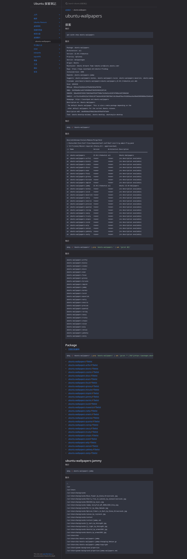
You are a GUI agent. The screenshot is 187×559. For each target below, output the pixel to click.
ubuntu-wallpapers (43, 41)
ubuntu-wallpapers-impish (80, 393)
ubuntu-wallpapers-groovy (80, 386)
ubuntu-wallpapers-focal (79, 382)
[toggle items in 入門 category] (59, 15)
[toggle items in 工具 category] (59, 64)
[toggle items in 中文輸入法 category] (59, 45)
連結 (35, 68)
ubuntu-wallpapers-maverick (81, 407)
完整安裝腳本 (74, 349)
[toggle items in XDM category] (59, 49)
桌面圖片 (37, 37)
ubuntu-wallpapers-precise (80, 418)
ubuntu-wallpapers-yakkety (80, 449)
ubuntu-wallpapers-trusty (79, 432)
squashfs (37, 56)
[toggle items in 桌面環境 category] (59, 26)
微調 (35, 18)
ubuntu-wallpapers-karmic (80, 400)
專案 (35, 60)
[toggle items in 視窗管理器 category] (59, 30)
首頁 (35, 72)
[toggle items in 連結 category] (59, 68)
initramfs (37, 53)
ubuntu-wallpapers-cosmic (80, 372)
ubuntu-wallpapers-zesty (79, 453)
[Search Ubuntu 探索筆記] (93, 3)
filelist (89, 361)
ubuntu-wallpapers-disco (79, 375)
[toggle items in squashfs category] (59, 57)
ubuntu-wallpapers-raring (79, 425)
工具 (35, 64)
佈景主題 (37, 34)
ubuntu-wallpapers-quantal (80, 421)
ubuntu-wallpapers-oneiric (80, 414)
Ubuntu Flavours (40, 22)
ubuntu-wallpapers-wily (78, 442)
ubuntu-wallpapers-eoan (79, 379)
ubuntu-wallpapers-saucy (79, 428)
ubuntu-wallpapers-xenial (79, 446)
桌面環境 (37, 26)
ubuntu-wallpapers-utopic (79, 435)
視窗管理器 (38, 30)
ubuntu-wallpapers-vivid (79, 439)
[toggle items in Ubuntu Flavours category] (59, 22)
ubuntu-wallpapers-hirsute (80, 389)
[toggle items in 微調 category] (59, 18)
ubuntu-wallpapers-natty (79, 411)
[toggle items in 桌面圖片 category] (59, 37)
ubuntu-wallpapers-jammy (80, 396)
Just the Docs (47, 554)
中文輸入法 (38, 45)
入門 (35, 15)
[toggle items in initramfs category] (59, 53)
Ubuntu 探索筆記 (45, 3)
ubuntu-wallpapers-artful (79, 365)
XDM (35, 49)
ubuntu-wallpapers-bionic (79, 368)
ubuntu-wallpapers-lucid (79, 404)
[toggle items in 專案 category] (59, 60)
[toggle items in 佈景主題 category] (59, 34)
